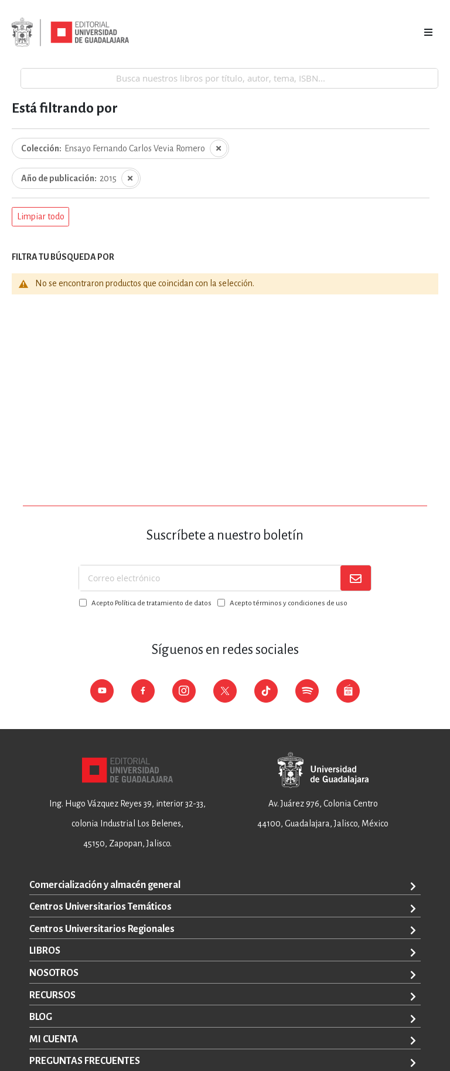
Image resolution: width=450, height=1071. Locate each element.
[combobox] (229, 78)
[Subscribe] (355, 578)
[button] (40, 217)
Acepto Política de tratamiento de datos (151, 603)
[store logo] (70, 32)
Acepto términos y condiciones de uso (288, 603)
